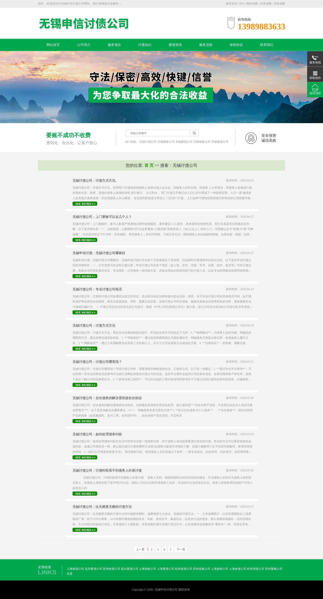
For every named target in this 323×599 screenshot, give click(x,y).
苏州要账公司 (273, 568)
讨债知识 (144, 45)
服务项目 (114, 45)
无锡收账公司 (202, 141)
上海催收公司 (219, 568)
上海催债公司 (75, 568)
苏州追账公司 (201, 568)
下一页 (181, 549)
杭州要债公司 (93, 568)
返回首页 (231, 3)
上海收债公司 (237, 568)
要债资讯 (175, 45)
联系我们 (266, 45)
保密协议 (236, 45)
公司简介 (83, 45)
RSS (242, 3)
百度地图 (266, 3)
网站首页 (53, 45)
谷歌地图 (279, 3)
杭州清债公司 (255, 568)
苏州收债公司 (111, 568)
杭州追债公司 (183, 568)
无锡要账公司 (166, 141)
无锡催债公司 (219, 141)
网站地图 (252, 3)
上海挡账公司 (147, 568)
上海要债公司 (165, 568)
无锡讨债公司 (148, 141)
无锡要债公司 (184, 141)
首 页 (149, 165)
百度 (70, 573)
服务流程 (205, 45)
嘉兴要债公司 (129, 568)
